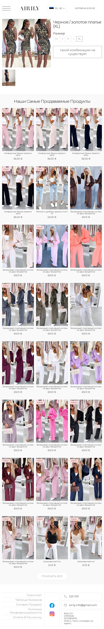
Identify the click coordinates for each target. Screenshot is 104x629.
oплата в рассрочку (27, 617)
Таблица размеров (28, 599)
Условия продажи (29, 604)
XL (79, 39)
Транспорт (34, 595)
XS (56, 39)
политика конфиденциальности (26, 611)
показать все (52, 576)
